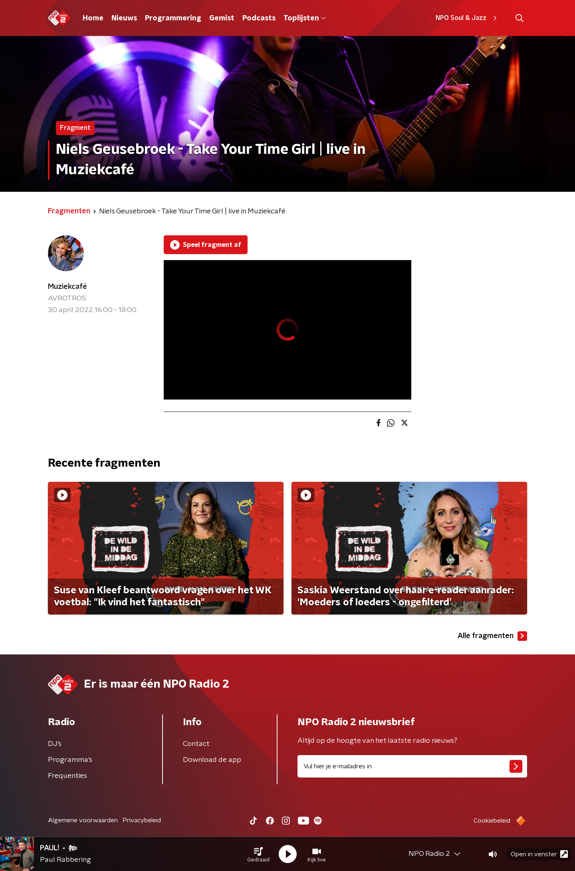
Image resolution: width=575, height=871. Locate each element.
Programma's (70, 760)
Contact (196, 744)
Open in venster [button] (539, 854)
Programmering (173, 18)
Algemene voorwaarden (83, 820)
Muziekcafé (67, 286)
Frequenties (67, 776)
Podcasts (259, 18)
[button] (258, 854)
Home (93, 18)
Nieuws (124, 18)
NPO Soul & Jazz (467, 18)
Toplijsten (305, 18)
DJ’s (54, 744)
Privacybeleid (142, 820)
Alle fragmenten (492, 636)
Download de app (212, 760)
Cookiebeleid (492, 820)
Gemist (221, 18)
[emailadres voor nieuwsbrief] (412, 766)
